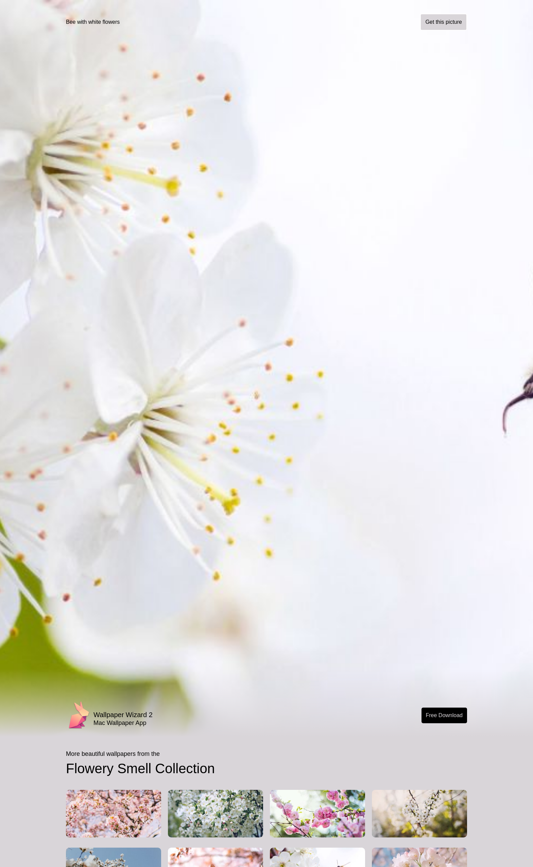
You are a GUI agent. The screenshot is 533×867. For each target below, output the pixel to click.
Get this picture (443, 22)
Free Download (444, 715)
